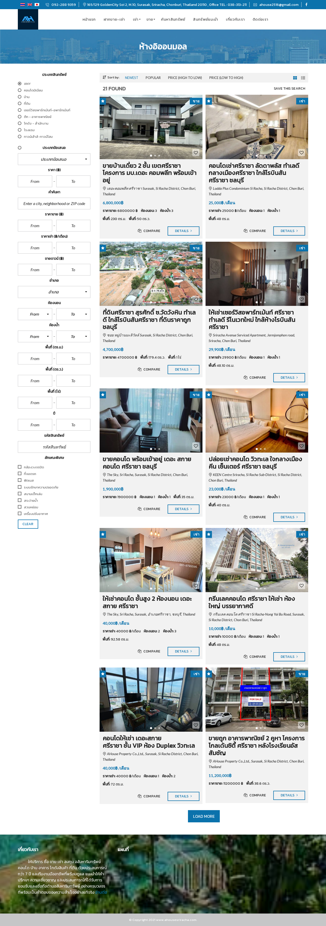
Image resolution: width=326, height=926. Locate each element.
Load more (204, 816)
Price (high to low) (185, 78)
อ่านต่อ (101, 892)
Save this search (289, 88)
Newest (131, 78)
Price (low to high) (226, 78)
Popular (153, 78)
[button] (54, 159)
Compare (149, 231)
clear (28, 524)
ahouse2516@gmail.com (275, 4)
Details (183, 231)
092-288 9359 (61, 4)
